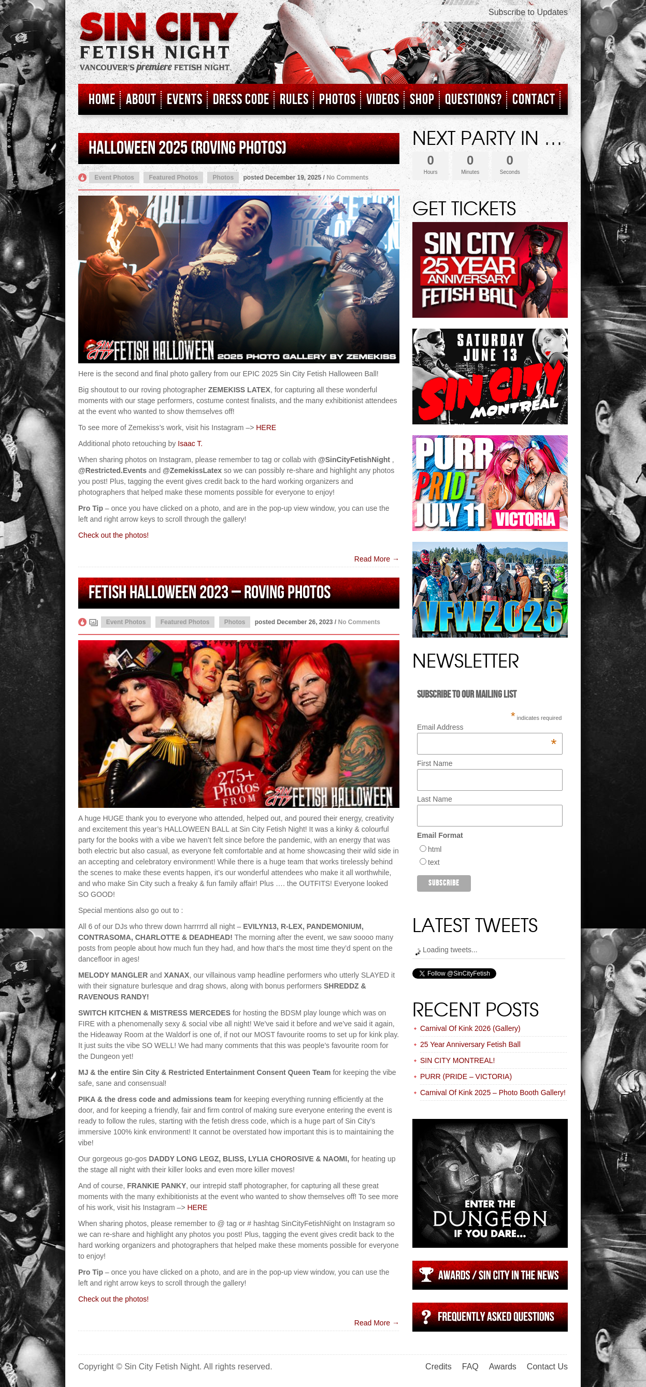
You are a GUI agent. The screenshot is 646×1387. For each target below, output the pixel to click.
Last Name (434, 799)
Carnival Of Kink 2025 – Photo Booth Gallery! (493, 1092)
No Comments (347, 177)
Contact (533, 99)
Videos (382, 99)
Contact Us (547, 1366)
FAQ (470, 1366)
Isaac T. (190, 443)
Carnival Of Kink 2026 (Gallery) (470, 1028)
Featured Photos (173, 177)
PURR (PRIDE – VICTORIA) (466, 1076)
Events (185, 99)
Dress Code (241, 99)
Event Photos (114, 177)
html (434, 849)
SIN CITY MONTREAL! (457, 1060)
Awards (502, 1366)
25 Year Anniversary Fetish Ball (470, 1044)
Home (102, 99)
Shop (422, 99)
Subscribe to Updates (528, 12)
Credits (438, 1366)
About (141, 99)
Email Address (486, 727)
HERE (266, 427)
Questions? (473, 99)
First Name (434, 763)
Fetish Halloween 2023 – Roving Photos (210, 593)
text (434, 862)
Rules (294, 99)
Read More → (376, 559)
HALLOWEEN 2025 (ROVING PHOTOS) (187, 148)
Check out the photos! (113, 535)
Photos (337, 99)
